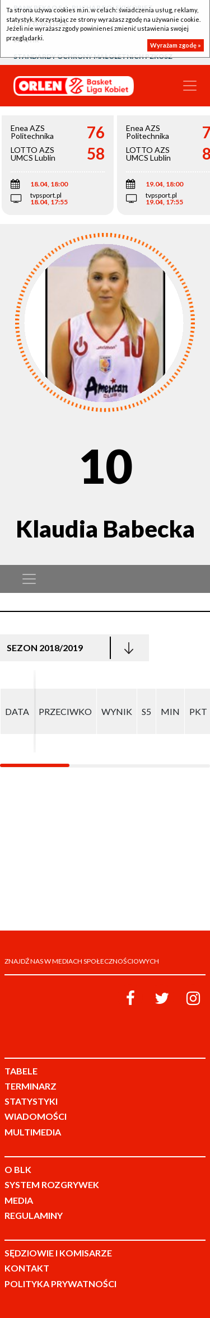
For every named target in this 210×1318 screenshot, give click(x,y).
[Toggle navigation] (190, 85)
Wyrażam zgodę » (175, 45)
